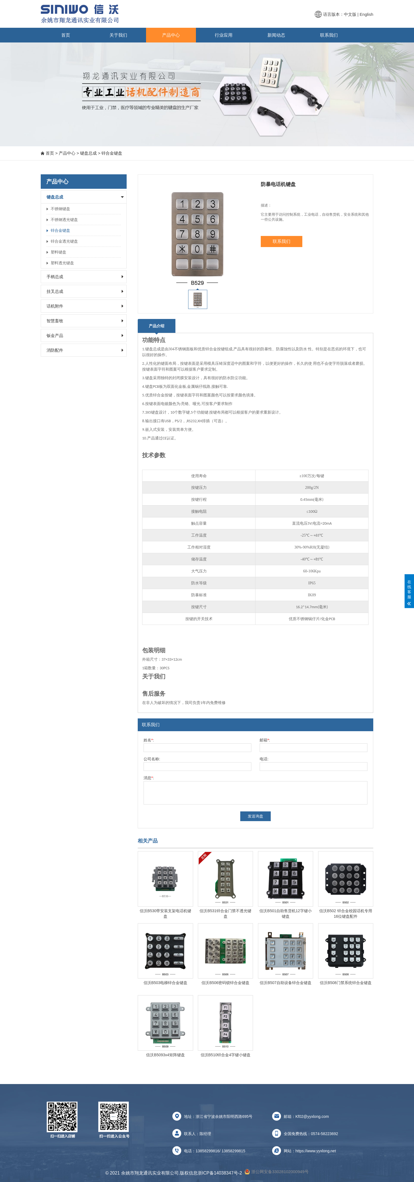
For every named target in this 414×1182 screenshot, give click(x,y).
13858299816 (207, 1151)
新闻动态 (276, 35)
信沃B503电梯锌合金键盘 (166, 982)
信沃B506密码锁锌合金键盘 (225, 982)
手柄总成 (55, 276)
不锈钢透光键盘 (64, 219)
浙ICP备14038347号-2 (220, 1173)
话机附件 (55, 306)
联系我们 (329, 35)
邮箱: (265, 740)
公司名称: (152, 759)
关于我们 (118, 35)
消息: (149, 778)
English (366, 14)
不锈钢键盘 (60, 209)
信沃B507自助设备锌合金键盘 (285, 982)
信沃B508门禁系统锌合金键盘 (346, 982)
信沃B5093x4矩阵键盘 (165, 1055)
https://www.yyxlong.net (315, 1151)
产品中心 (171, 35)
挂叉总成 (55, 291)
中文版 (350, 14)
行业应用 (223, 35)
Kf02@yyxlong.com (312, 1116)
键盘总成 (88, 153)
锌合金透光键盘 (64, 241)
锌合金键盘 (111, 153)
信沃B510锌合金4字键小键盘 (226, 1055)
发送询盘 (255, 816)
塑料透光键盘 (62, 263)
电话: (264, 759)
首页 (65, 35)
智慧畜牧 (55, 320)
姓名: (149, 740)
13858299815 (233, 1151)
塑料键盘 (58, 252)
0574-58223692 (324, 1133)
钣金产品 (55, 335)
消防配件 (55, 350)
